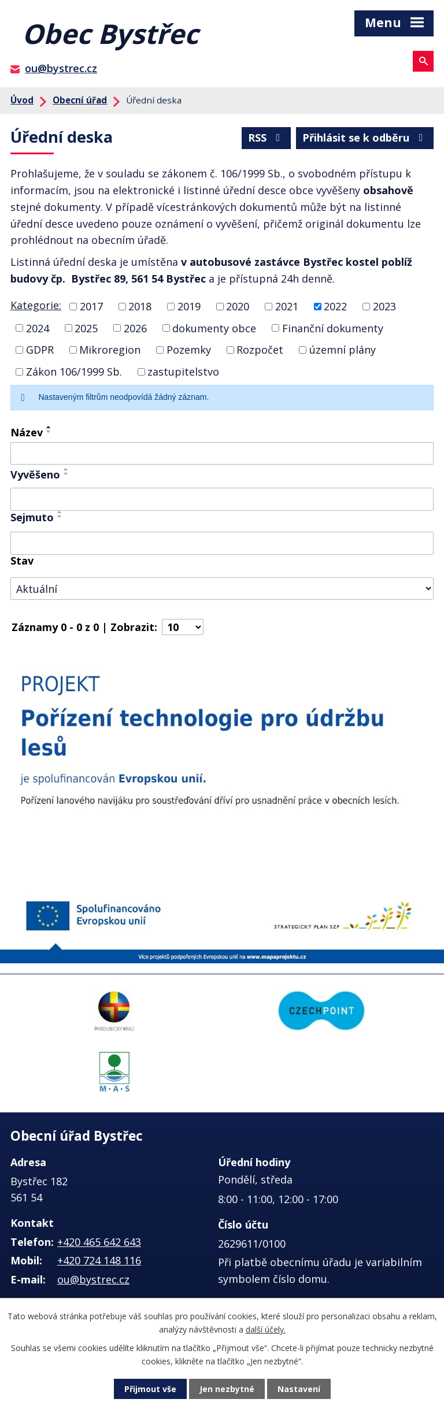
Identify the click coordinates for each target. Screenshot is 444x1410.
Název (26, 432)
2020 (237, 306)
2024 (37, 328)
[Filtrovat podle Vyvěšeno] (222, 499)
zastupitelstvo (183, 372)
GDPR (40, 350)
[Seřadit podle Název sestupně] (49, 431)
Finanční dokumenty (332, 328)
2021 (286, 306)
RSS (266, 137)
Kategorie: (35, 305)
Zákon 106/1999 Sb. (74, 372)
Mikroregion (109, 350)
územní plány (342, 350)
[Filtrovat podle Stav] (222, 588)
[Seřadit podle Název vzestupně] (49, 427)
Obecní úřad (80, 100)
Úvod (22, 100)
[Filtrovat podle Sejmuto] (222, 543)
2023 (384, 306)
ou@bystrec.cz (61, 68)
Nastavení (299, 1388)
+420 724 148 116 (99, 1260)
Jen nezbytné (226, 1388)
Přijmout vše (150, 1388)
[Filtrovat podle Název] (222, 453)
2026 (135, 328)
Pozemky (188, 350)
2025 (86, 328)
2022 (335, 306)
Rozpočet (259, 350)
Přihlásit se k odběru (365, 137)
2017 (91, 306)
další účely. (266, 1328)
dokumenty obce (214, 328)
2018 (139, 306)
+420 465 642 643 (99, 1242)
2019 (189, 306)
